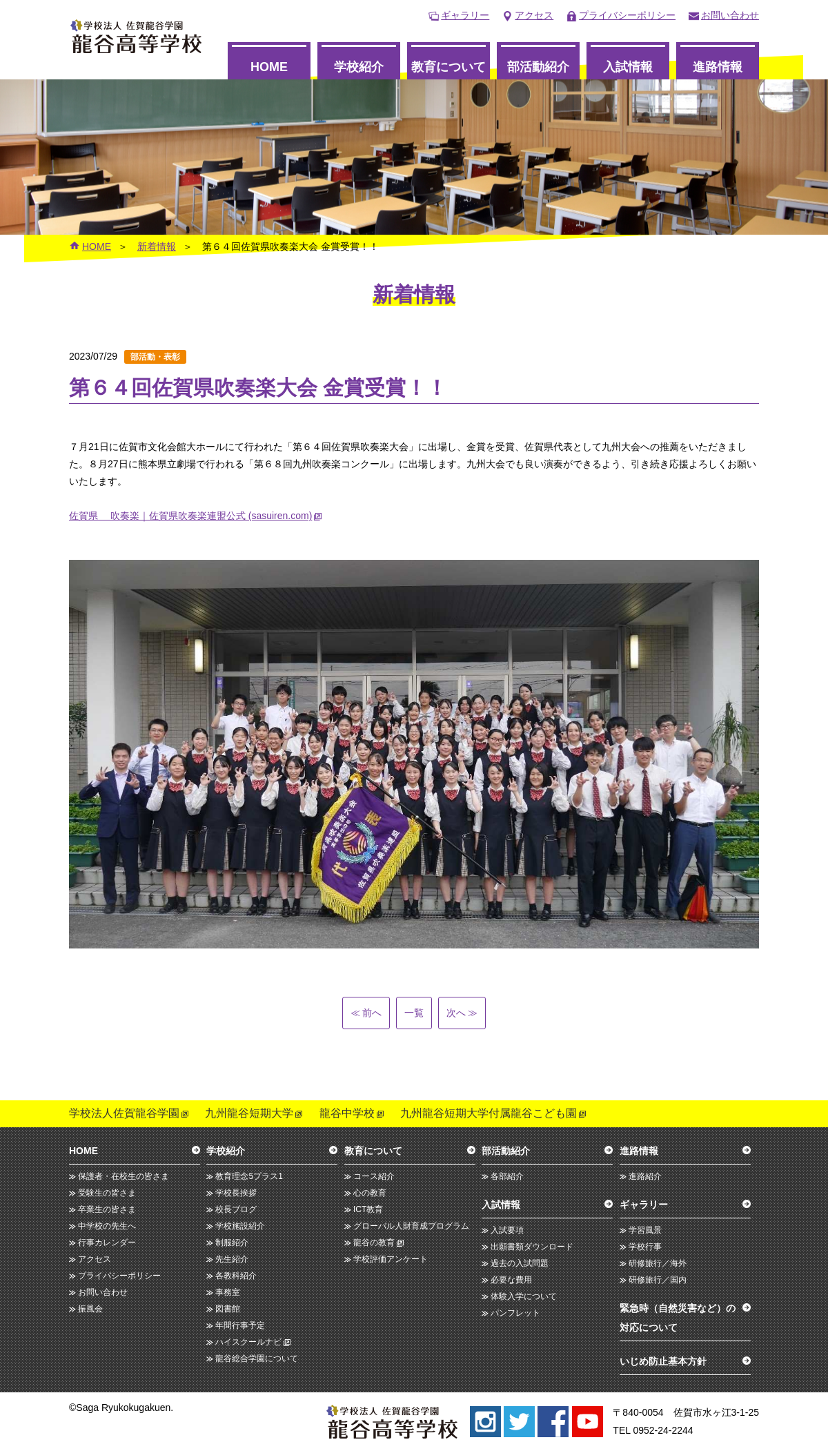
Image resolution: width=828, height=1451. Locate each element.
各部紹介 (507, 1176)
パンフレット (515, 1313)
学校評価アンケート (390, 1259)
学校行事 (645, 1247)
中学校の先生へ (107, 1226)
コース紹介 (374, 1176)
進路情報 (717, 67)
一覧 (414, 1012)
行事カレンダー (107, 1242)
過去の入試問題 (520, 1263)
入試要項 (507, 1230)
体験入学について (524, 1296)
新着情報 (156, 246)
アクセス (534, 15)
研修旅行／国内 (658, 1280)
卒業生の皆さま (107, 1209)
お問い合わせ (730, 15)
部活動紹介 (538, 67)
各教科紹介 (236, 1275)
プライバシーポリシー (627, 15)
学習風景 (645, 1230)
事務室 (227, 1292)
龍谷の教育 (374, 1242)
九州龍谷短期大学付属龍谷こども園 (488, 1113)
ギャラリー (465, 15)
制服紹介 (231, 1242)
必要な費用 (511, 1280)
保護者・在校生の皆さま (123, 1176)
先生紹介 (231, 1259)
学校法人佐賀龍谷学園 (124, 1113)
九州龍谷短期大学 (249, 1113)
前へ (365, 1012)
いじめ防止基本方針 (663, 1361)
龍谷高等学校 (136, 36)
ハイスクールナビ (248, 1342)
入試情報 (628, 67)
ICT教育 (368, 1209)
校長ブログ (236, 1209)
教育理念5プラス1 (248, 1176)
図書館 (227, 1309)
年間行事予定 (240, 1325)
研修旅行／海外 (658, 1263)
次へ (462, 1012)
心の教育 (369, 1193)
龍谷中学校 (347, 1113)
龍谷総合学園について (256, 1358)
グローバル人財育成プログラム (411, 1226)
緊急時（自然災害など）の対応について (678, 1318)
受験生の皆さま (107, 1193)
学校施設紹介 (240, 1226)
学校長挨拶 (236, 1193)
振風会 (90, 1309)
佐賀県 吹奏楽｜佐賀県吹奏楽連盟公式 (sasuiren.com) (190, 515)
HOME (269, 67)
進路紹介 (645, 1176)
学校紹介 (359, 67)
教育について (448, 67)
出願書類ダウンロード (532, 1247)
